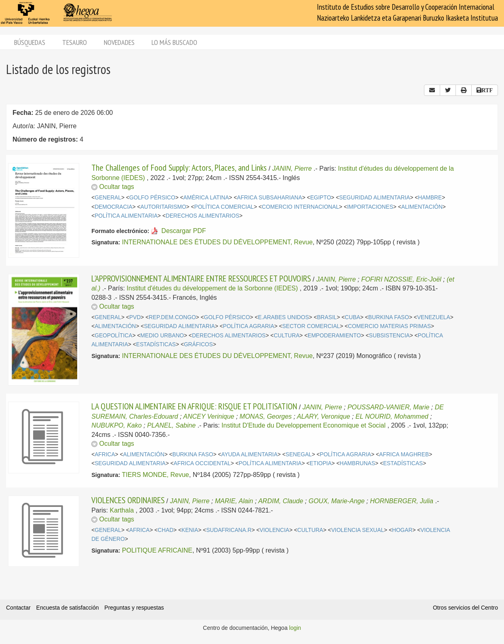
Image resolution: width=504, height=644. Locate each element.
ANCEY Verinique (208, 416)
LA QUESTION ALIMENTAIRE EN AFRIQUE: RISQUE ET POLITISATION (194, 406)
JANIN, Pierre (292, 168)
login (295, 628)
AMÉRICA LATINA (206, 198)
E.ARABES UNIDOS (283, 317)
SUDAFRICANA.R (228, 530)
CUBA (352, 317)
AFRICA (105, 454)
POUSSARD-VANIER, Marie (389, 407)
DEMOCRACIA (113, 207)
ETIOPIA (320, 463)
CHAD (165, 530)
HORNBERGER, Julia (401, 501)
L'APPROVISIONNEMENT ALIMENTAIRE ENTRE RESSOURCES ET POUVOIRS (201, 278)
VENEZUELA (433, 317)
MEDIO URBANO (162, 336)
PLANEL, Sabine (171, 425)
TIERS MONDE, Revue (155, 474)
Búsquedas (29, 42)
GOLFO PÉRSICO (152, 198)
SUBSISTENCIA (389, 336)
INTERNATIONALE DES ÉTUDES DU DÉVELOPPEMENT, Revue (217, 242)
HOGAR (402, 530)
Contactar (18, 607)
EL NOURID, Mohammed (392, 416)
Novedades (119, 42)
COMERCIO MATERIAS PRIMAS (389, 326)
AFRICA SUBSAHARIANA (269, 198)
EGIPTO (320, 198)
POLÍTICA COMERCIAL (224, 207)
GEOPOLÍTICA (113, 336)
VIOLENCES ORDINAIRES (127, 500)
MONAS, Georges (266, 416)
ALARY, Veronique (323, 416)
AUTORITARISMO (163, 207)
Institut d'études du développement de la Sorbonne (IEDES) (212, 288)
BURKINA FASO (388, 317)
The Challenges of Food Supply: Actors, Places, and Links (179, 167)
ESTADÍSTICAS (156, 344)
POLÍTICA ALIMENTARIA (126, 216)
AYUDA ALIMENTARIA (249, 454)
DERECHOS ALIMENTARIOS (202, 216)
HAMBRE (430, 198)
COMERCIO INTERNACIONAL (300, 207)
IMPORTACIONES (370, 207)
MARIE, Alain (234, 501)
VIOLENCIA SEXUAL (357, 530)
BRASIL (327, 317)
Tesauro (74, 42)
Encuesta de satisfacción (67, 607)
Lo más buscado (174, 42)
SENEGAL (299, 454)
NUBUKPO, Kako (116, 425)
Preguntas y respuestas (134, 607)
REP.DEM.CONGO (172, 317)
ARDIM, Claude (280, 501)
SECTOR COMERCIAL (311, 326)
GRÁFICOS (198, 344)
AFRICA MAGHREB (404, 454)
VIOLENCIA (274, 530)
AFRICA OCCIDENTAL (202, 463)
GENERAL (108, 198)
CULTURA (286, 336)
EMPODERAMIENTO (334, 336)
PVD (135, 317)
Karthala (122, 510)
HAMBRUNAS (357, 463)
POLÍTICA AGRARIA (248, 326)
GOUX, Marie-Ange (336, 501)
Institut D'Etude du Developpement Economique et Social (303, 425)
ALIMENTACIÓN (422, 207)
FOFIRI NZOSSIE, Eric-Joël (401, 279)
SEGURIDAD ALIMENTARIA (374, 198)
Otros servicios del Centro (465, 607)
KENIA (189, 530)
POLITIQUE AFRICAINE (157, 550)
